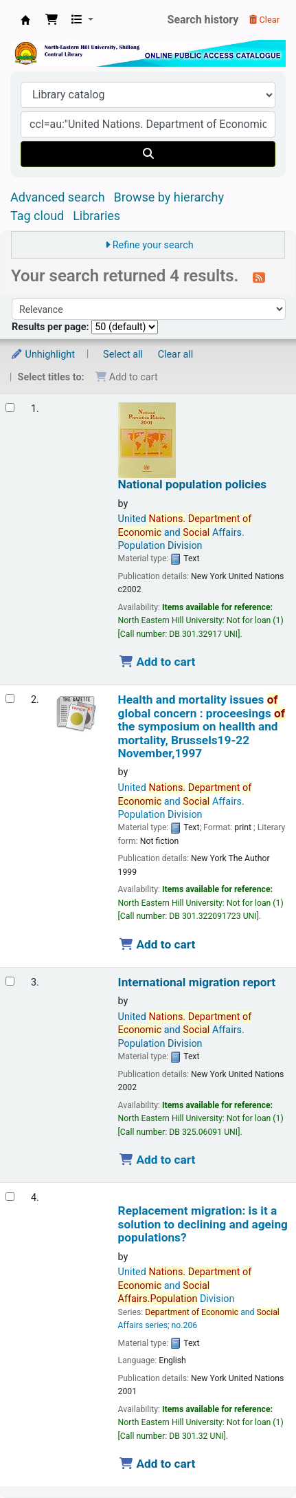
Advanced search (57, 197)
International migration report (196, 982)
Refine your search (153, 245)
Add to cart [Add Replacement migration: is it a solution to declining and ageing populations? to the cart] (157, 1463)
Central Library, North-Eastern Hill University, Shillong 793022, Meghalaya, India (25, 20)
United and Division (185, 1285)
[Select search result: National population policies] (9, 407)
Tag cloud (37, 215)
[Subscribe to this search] (258, 277)
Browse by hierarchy (169, 197)
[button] (51, 20)
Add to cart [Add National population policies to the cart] (157, 662)
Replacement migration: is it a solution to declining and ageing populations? (203, 1224)
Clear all (176, 354)
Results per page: (51, 327)
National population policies (192, 484)
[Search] (148, 154)
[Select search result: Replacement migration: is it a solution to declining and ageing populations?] (9, 1196)
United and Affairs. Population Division (185, 532)
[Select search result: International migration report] (9, 981)
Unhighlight (42, 354)
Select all (123, 354)
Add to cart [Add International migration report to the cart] (157, 1159)
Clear (264, 19)
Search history (203, 19)
